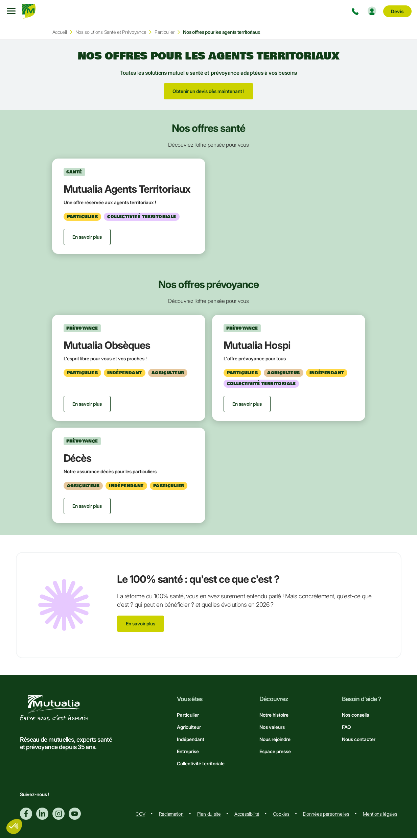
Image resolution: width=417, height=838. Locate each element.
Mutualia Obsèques (107, 345)
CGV (140, 814)
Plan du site (209, 814)
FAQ (346, 727)
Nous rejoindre (275, 739)
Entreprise (188, 751)
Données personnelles (326, 814)
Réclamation (171, 814)
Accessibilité (246, 814)
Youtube (75, 814)
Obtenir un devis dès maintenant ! (208, 91)
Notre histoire (273, 715)
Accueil (59, 32)
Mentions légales (380, 814)
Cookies (281, 814)
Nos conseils (355, 715)
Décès (78, 458)
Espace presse (275, 751)
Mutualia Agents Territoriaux (127, 189)
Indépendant (190, 739)
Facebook (26, 814)
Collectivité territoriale (201, 763)
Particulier (165, 32)
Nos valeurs (272, 727)
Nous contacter (358, 739)
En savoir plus (140, 623)
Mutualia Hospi (257, 345)
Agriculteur (189, 727)
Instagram (58, 814)
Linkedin (42, 814)
